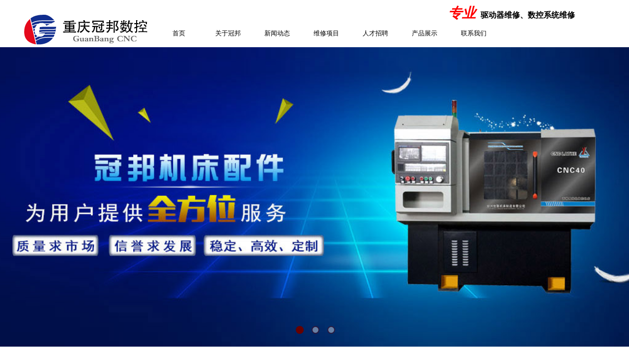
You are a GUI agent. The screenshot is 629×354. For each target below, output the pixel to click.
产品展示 (424, 33)
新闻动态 (277, 33)
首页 (178, 33)
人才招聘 (375, 33)
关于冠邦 (228, 33)
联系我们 (473, 33)
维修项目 (326, 33)
